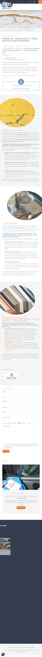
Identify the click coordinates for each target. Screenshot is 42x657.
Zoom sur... (17, 650)
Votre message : (6, 426)
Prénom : (4, 401)
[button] (3, 654)
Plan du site (35, 650)
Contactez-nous (17, 651)
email (29, 423)
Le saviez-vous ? (24, 651)
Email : (4, 411)
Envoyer (6, 451)
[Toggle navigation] (40, 2)
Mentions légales (11, 650)
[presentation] (3, 376)
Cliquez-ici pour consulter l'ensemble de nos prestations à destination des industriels (19, 76)
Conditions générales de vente (26, 650)
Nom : (4, 396)
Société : (4, 391)
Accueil (5, 650)
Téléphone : (5, 407)
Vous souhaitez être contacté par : (10, 423)
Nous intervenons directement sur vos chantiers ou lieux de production (21, 263)
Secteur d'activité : (6, 417)
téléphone (22, 423)
